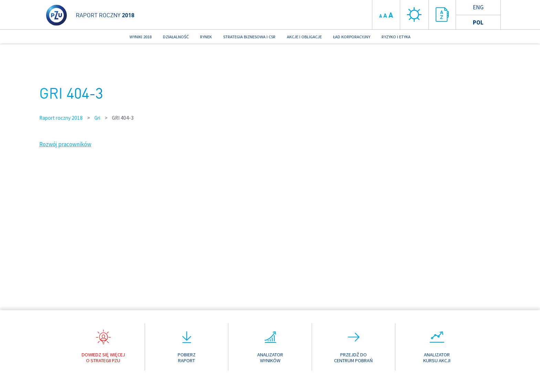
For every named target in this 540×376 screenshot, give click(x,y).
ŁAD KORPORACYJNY (351, 36)
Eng (478, 7)
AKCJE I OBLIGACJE (304, 36)
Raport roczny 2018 (61, 118)
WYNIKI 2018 (140, 36)
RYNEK (206, 36)
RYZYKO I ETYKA (396, 36)
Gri (97, 118)
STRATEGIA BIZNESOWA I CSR (249, 36)
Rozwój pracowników (65, 144)
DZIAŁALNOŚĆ (176, 36)
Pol (478, 22)
